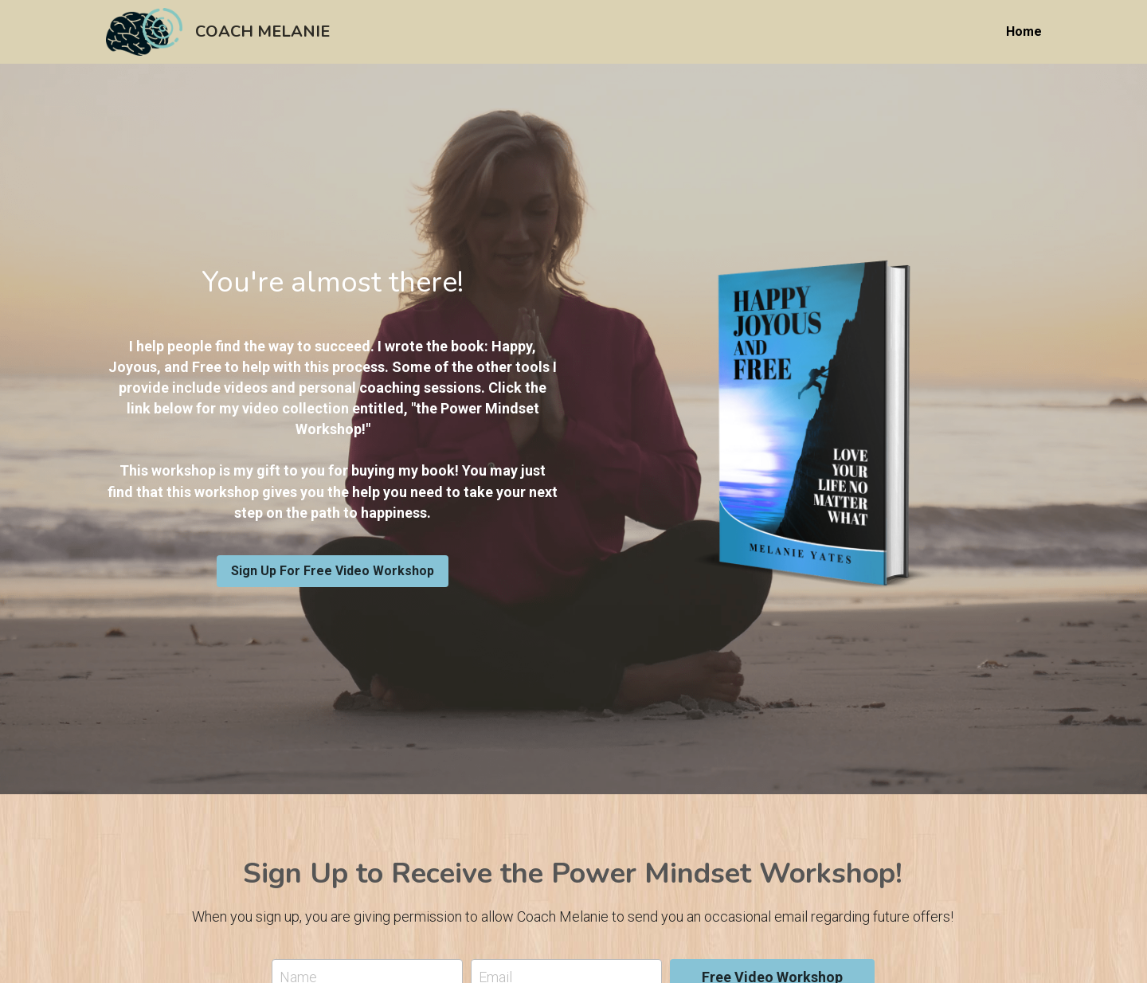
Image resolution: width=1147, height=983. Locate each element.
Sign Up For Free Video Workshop (332, 570)
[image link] (144, 30)
